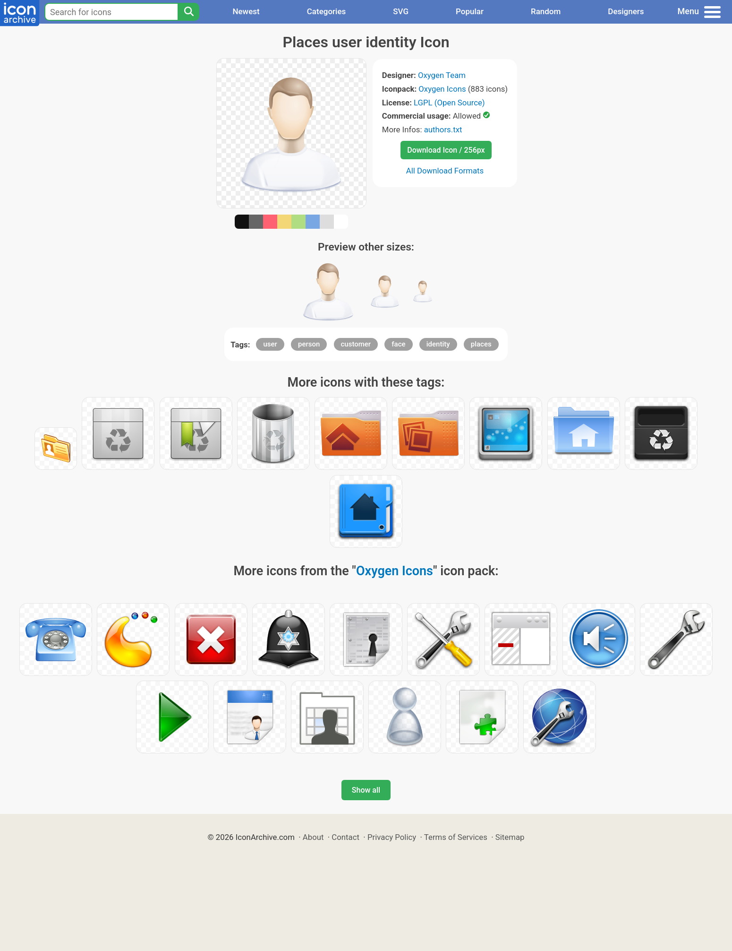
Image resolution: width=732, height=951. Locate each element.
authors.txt (443, 129)
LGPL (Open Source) (449, 102)
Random (546, 11)
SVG (401, 11)
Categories (326, 11)
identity (438, 344)
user (270, 344)
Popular (470, 11)
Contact (345, 837)
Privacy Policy (391, 837)
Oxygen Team (442, 75)
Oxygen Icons (442, 89)
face (398, 344)
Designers (626, 11)
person (309, 344)
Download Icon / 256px (446, 150)
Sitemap (510, 837)
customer (356, 344)
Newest (245, 11)
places (481, 344)
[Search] (188, 12)
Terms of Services (455, 837)
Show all (366, 790)
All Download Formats (445, 170)
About (313, 837)
